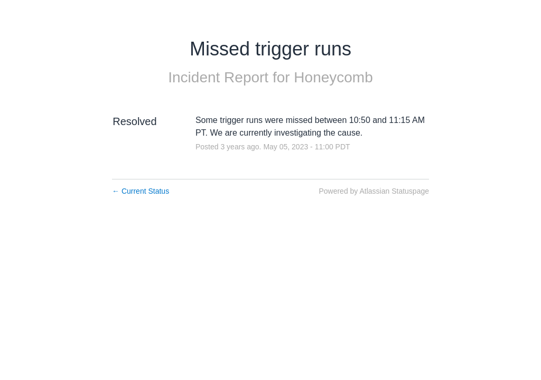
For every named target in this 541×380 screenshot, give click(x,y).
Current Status (140, 191)
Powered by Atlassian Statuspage (374, 191)
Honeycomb (333, 77)
